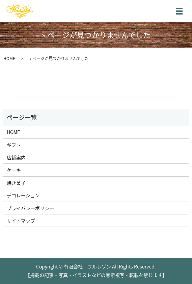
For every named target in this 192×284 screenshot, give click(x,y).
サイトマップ (21, 220)
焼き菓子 (16, 182)
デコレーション (23, 195)
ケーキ (14, 169)
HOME (9, 58)
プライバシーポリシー (30, 208)
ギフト (14, 144)
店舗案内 (16, 157)
